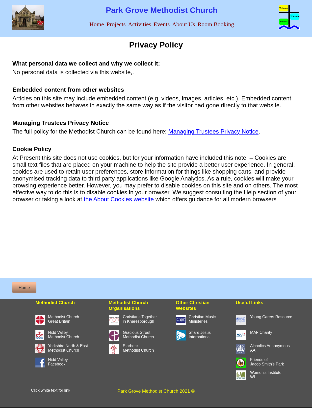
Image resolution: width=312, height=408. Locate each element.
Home (96, 24)
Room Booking (216, 24)
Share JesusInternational (200, 334)
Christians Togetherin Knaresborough (140, 319)
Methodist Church (63, 350)
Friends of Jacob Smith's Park (267, 362)
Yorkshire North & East (68, 346)
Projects (116, 24)
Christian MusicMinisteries (202, 319)
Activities (139, 24)
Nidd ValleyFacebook (58, 362)
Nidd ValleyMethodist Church (63, 334)
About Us (183, 24)
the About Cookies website (119, 199)
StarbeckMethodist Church (138, 348)
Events (162, 24)
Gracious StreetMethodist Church (138, 334)
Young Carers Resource (271, 317)
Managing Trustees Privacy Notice (213, 131)
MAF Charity (261, 332)
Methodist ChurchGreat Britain (63, 319)
